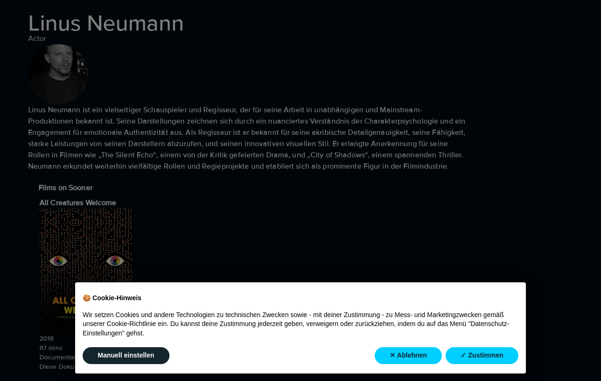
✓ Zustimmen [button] (482, 355)
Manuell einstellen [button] (126, 355)
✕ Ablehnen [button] (408, 355)
